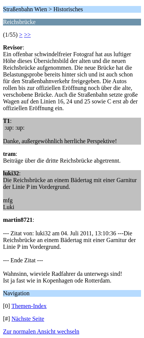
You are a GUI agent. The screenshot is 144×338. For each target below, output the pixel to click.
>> (27, 34)
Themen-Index (28, 306)
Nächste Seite (28, 319)
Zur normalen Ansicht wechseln (41, 331)
